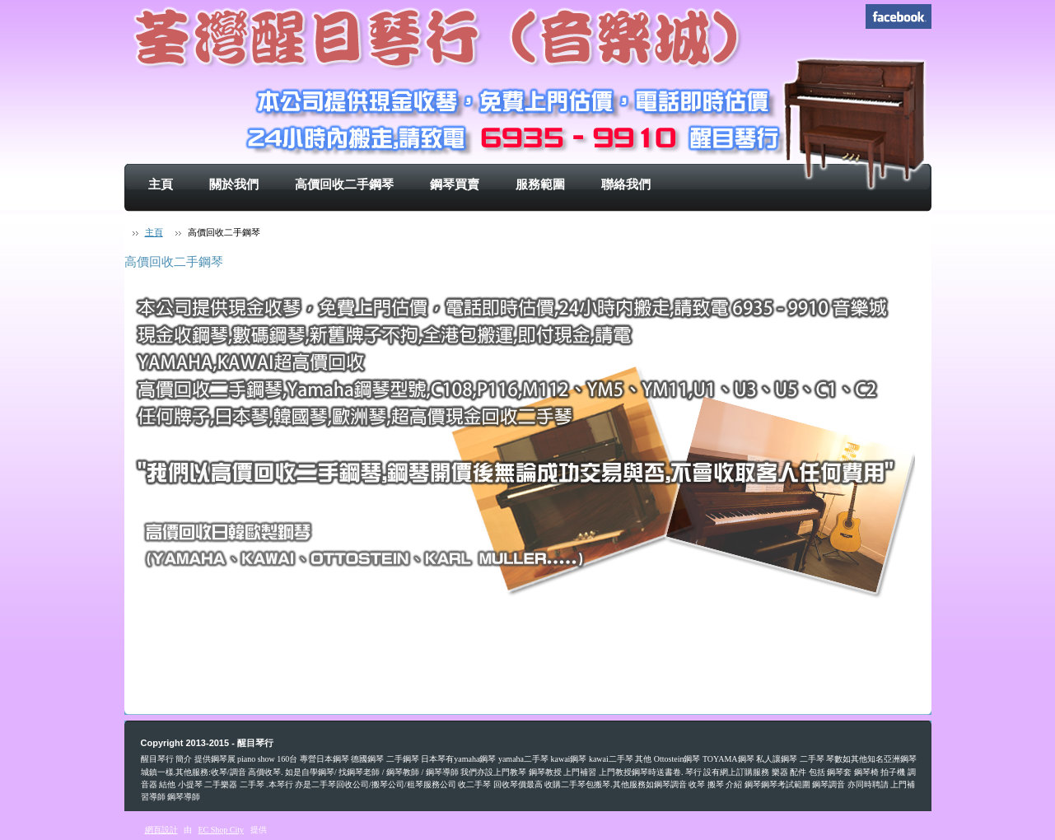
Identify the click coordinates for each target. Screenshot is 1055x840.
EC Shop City (221, 829)
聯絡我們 (626, 184)
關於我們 (234, 184)
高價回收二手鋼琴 (344, 184)
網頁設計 (161, 829)
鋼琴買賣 (454, 184)
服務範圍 (540, 184)
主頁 (160, 184)
